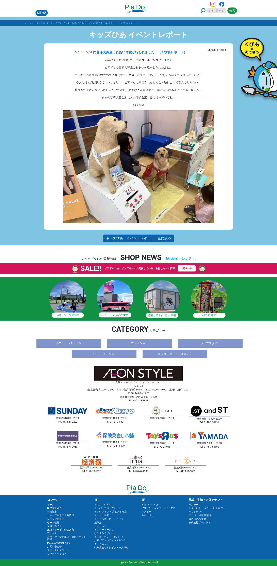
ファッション (139, 343)
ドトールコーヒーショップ (109, 519)
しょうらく (100, 526)
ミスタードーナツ (104, 529)
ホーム (50, 504)
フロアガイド (54, 526)
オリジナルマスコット (59, 550)
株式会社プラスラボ (200, 522)
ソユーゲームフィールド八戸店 (159, 508)
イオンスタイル (102, 504)
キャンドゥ (148, 515)
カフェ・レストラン (69, 343)
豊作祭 (98, 522)
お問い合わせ (54, 546)
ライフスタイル (210, 343)
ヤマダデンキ (196, 511)
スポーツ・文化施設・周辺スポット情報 (66, 538)
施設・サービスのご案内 (60, 529)
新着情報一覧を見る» (181, 259)
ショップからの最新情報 (60, 515)
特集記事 (52, 511)
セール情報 (53, 522)
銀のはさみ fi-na (197, 519)
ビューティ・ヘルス (104, 354)
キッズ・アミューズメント (175, 354)
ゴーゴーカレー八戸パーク (109, 536)
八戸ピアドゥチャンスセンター (111, 540)
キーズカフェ (101, 544)
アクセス (52, 533)
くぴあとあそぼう (57, 553)
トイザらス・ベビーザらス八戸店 (207, 508)
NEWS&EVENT (55, 508)
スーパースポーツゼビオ (107, 508)
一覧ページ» (186, 268)
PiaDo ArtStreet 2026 (58, 543)
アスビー (146, 511)
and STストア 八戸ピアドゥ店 (110, 511)
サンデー (193, 504)
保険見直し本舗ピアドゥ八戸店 (111, 547)
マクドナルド (101, 515)
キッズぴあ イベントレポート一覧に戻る (138, 238)
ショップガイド (55, 519)
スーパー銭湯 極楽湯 (200, 515)
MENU (41, 12)
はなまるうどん (102, 533)
